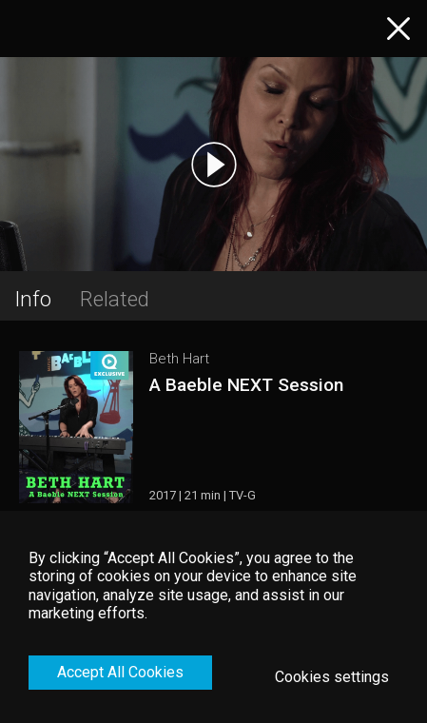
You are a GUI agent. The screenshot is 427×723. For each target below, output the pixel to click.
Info (32, 298)
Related (114, 298)
